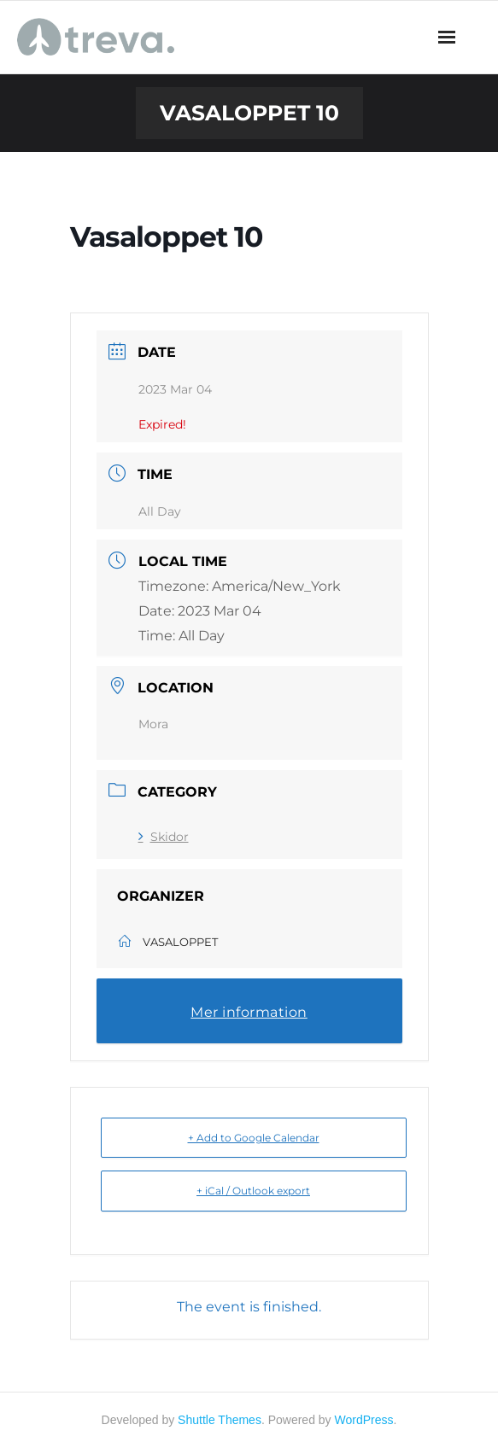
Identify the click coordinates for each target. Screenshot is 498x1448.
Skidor (163, 836)
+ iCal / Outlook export (253, 1190)
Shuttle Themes (219, 1420)
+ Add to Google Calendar (253, 1137)
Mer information (249, 1012)
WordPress (364, 1420)
